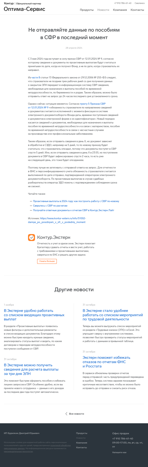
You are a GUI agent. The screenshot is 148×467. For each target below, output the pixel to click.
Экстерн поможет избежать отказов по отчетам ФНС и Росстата (106, 361)
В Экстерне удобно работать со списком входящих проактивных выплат (34, 315)
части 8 (36, 77)
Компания (120, 10)
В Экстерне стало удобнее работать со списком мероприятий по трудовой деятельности (113, 315)
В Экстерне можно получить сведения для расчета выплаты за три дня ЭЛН (31, 369)
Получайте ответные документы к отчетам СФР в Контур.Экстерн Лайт (73, 210)
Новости (103, 10)
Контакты (137, 10)
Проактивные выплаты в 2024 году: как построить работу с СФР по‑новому (76, 201)
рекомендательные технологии (18, 451)
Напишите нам (119, 452)
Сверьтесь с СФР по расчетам (50, 205)
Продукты (87, 10)
